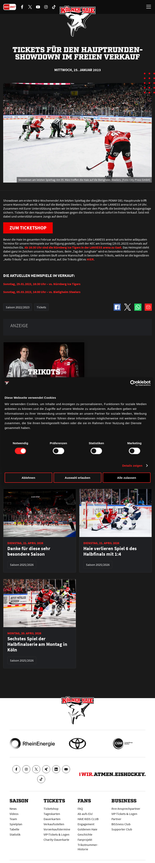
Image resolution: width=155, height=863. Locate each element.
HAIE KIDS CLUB (88, 819)
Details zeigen (132, 465)
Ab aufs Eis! (85, 814)
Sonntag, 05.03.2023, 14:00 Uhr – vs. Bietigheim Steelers (41, 292)
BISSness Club (121, 824)
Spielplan (16, 824)
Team (13, 819)
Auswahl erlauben (77, 477)
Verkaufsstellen (54, 824)
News (13, 809)
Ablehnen (28, 477)
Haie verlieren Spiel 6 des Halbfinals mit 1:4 (110, 551)
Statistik (15, 834)
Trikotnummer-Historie (88, 847)
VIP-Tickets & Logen (56, 834)
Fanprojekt (85, 840)
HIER (90, 259)
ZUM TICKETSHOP (28, 228)
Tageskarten (52, 814)
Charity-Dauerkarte (56, 840)
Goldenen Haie (87, 829)
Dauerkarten (52, 819)
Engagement (86, 824)
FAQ (80, 809)
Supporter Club (121, 829)
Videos (14, 814)
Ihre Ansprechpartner (125, 809)
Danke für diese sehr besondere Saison (28, 551)
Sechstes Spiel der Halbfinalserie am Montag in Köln (37, 644)
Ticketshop (51, 809)
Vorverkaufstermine (57, 829)
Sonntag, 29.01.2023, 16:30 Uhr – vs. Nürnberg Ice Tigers (41, 284)
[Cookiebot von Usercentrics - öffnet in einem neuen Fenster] (133, 383)
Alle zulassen (126, 477)
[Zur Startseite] (78, 21)
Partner (116, 819)
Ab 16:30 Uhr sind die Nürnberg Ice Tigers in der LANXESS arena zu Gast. (73, 247)
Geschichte (85, 834)
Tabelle (14, 829)
